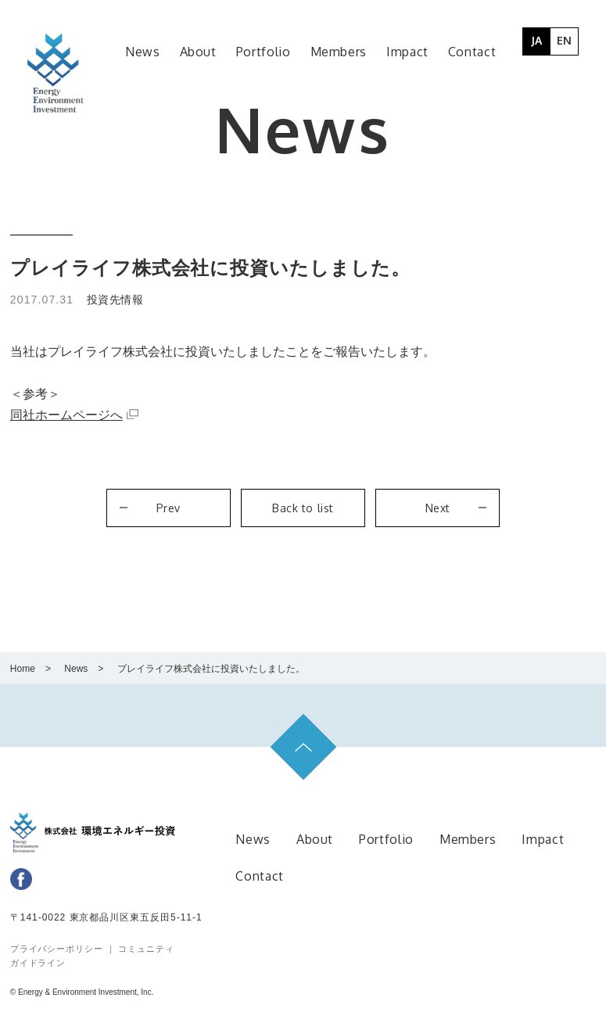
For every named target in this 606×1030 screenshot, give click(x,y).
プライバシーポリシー (58, 948)
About (314, 839)
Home (22, 668)
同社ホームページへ (66, 415)
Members (467, 839)
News (76, 668)
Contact (259, 876)
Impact (543, 839)
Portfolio (386, 839)
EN (564, 40)
